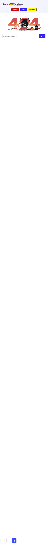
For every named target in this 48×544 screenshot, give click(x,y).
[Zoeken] (42, 36)
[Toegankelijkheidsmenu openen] (14, 540)
